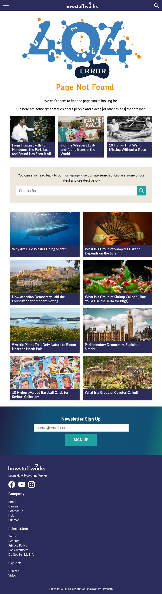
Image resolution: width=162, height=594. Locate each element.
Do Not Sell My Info (21, 554)
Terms (12, 536)
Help (11, 515)
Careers (13, 506)
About (12, 502)
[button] (81, 494)
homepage (71, 175)
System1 (97, 588)
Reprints (13, 541)
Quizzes (13, 571)
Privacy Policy (17, 545)
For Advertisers (18, 550)
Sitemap (14, 520)
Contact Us (15, 511)
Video (12, 575)
